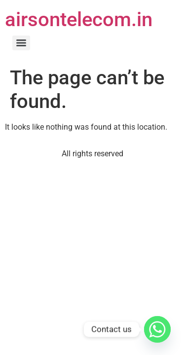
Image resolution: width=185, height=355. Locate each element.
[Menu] (21, 43)
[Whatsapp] (157, 329)
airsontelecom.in (78, 19)
